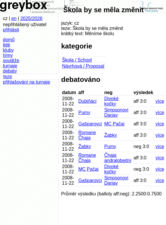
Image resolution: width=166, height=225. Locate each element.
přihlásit (11, 29)
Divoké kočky (111, 101)
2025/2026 (31, 18)
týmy (8, 55)
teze (7, 76)
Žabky (110, 135)
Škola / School (77, 59)
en (14, 18)
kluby (8, 50)
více (160, 101)
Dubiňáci (87, 101)
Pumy (84, 112)
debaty (10, 71)
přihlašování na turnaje (26, 82)
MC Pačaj (114, 123)
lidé (6, 44)
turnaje (10, 65)
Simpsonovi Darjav (116, 112)
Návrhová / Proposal (83, 66)
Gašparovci (90, 123)
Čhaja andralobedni (117, 158)
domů (9, 39)
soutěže (11, 60)
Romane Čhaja (87, 135)
